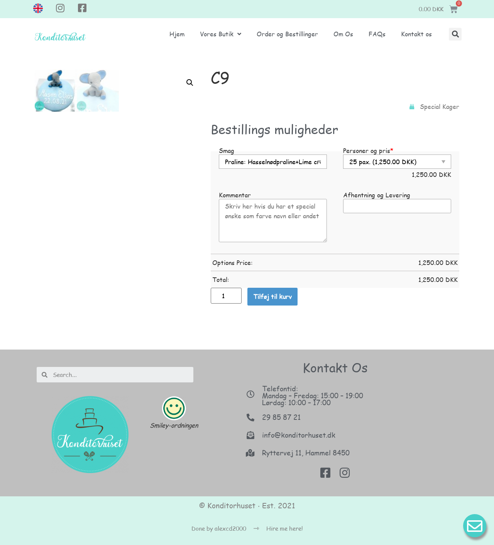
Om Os (343, 33)
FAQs (377, 33)
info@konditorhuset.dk (298, 435)
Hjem (176, 33)
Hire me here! (284, 528)
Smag (226, 151)
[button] (455, 34)
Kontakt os (416, 33)
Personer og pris (368, 151)
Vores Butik (220, 34)
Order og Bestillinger (287, 33)
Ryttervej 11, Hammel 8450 (306, 452)
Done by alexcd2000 (218, 528)
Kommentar (235, 195)
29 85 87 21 (281, 417)
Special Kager (439, 106)
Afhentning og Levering (376, 195)
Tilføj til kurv (272, 296)
